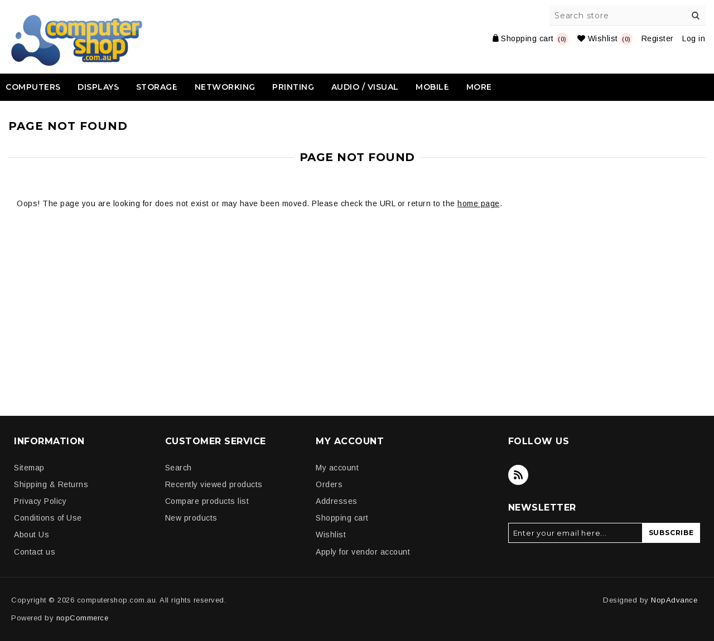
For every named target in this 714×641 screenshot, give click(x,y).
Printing (293, 87)
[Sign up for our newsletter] (575, 533)
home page (478, 203)
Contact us (34, 551)
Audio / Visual (365, 87)
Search (696, 16)
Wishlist (331, 534)
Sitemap (29, 467)
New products (191, 517)
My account (337, 467)
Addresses (337, 501)
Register (657, 38)
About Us (31, 534)
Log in (693, 38)
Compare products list (207, 501)
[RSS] (518, 475)
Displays (98, 87)
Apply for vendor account (363, 551)
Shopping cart (342, 517)
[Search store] (628, 16)
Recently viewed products (214, 484)
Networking (225, 87)
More (479, 87)
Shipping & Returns (51, 484)
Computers (33, 87)
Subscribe (671, 532)
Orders (329, 484)
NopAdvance (674, 600)
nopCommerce (82, 618)
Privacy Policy (40, 501)
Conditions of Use (48, 517)
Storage (157, 87)
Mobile (432, 87)
